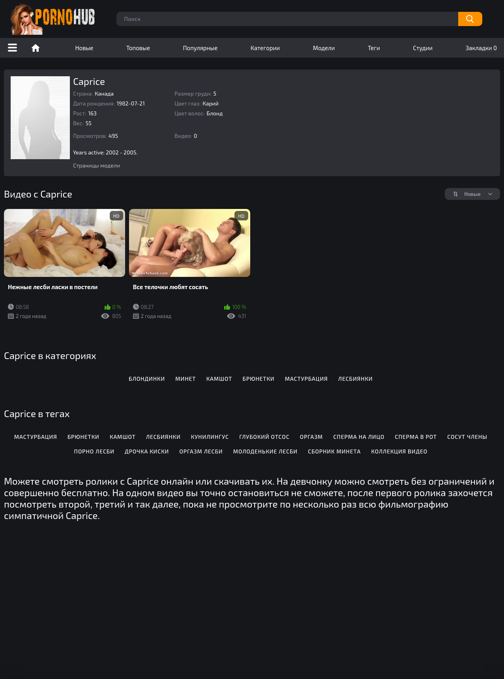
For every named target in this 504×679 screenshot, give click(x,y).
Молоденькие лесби (265, 451)
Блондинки (147, 378)
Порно (35, 48)
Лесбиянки (355, 378)
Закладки (481, 47)
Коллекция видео (399, 451)
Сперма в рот (416, 436)
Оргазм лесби (201, 451)
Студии (423, 47)
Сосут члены (467, 436)
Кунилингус (210, 436)
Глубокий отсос (264, 436)
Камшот (219, 378)
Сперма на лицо (358, 436)
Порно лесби (94, 451)
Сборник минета (334, 451)
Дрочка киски (147, 451)
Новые (84, 47)
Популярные (200, 47)
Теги (374, 47)
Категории (265, 47)
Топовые (138, 47)
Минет (185, 378)
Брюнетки (259, 378)
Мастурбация (306, 378)
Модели (324, 47)
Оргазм (311, 436)
